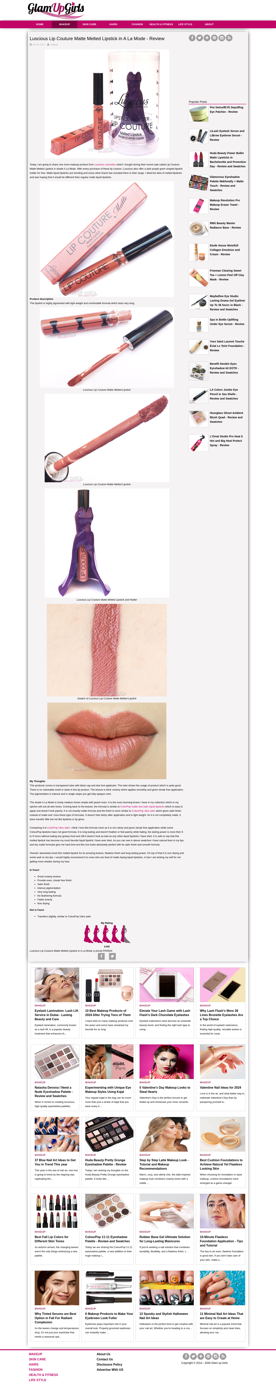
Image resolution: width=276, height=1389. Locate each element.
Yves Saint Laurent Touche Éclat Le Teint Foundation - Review (227, 346)
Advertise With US (110, 1369)
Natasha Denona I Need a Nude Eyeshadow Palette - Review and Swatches (54, 1092)
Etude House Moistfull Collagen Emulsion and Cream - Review (225, 250)
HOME (40, 24)
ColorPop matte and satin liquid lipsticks (142, 806)
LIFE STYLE (185, 24)
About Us (103, 1354)
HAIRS (113, 24)
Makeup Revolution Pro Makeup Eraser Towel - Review (225, 205)
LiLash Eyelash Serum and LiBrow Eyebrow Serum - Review (227, 135)
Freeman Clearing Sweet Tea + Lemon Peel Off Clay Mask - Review (227, 275)
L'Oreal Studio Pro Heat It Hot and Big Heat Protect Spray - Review (226, 441)
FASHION (137, 24)
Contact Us (105, 1359)
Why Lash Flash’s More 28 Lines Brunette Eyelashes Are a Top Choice (221, 1015)
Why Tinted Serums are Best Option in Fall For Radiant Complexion (55, 1318)
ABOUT (209, 24)
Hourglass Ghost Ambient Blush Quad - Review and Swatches (226, 417)
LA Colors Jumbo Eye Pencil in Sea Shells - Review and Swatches (224, 394)
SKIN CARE (89, 24)
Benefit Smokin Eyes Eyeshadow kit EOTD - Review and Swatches (224, 368)
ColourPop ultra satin (143, 810)
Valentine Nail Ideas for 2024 (220, 1087)
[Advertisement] (178, 9)
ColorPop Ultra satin (58, 827)
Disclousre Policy (109, 1364)
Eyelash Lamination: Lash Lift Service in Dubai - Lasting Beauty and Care (56, 1015)
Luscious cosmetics (105, 164)
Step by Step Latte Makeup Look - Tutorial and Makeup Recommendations (164, 1164)
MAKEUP (64, 24)
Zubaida (54, 44)
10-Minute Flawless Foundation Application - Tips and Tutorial (221, 1241)
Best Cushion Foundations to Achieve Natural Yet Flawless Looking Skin (221, 1164)
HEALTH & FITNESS (161, 24)
